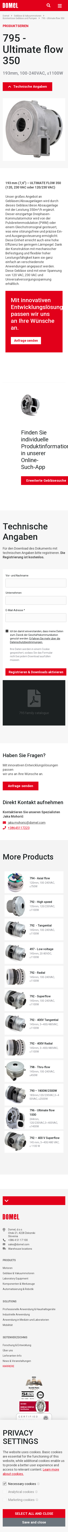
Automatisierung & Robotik (18, 1289)
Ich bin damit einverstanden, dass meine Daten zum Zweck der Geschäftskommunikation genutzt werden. (36, 637)
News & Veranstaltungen (17, 1361)
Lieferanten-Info (12, 1355)
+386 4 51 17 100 (18, 1240)
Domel (7, 16)
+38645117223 (19, 828)
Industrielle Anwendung (16, 1314)
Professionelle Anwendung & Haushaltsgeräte (29, 1309)
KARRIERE (8, 1366)
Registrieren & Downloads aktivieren (36, 672)
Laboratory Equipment (15, 1278)
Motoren (8, 1268)
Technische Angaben (27, 86)
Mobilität (8, 1325)
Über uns (8, 1350)
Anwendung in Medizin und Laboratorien (26, 1319)
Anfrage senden (26, 340)
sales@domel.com (18, 1244)
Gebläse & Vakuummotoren (29, 16)
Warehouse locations (20, 1248)
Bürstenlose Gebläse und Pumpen (21, 18)
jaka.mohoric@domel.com (27, 822)
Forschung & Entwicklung (17, 1345)
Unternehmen (14, 592)
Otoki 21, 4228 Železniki (21, 1233)
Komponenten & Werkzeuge (19, 1283)
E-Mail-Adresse (15, 610)
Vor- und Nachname (17, 575)
